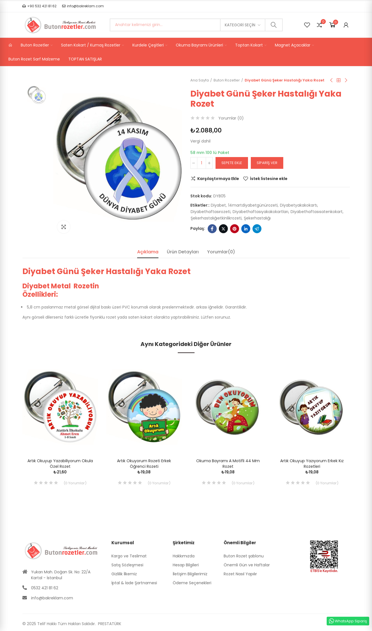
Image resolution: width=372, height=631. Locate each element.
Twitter (223, 228)
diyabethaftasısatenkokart (317, 211)
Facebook (212, 228)
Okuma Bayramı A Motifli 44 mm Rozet (228, 463)
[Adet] (201, 163)
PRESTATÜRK (109, 624)
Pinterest (234, 228)
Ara (274, 24)
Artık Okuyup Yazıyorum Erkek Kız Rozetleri (312, 463)
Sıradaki (345, 80)
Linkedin (245, 228)
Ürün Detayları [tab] (183, 252)
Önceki (331, 80)
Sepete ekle (231, 162)
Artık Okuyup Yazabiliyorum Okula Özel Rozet (60, 463)
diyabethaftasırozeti (210, 211)
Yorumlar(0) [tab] (221, 252)
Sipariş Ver (267, 162)
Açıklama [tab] (147, 252)
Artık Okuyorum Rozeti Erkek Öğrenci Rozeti (144, 463)
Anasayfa (338, 80)
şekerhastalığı (257, 218)
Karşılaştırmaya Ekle (218, 178)
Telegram (256, 228)
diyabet (218, 205)
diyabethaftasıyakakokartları (260, 211)
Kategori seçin (240, 25)
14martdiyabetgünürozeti (253, 205)
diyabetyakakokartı (298, 205)
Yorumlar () (231, 118)
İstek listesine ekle (268, 178)
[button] (39, 6)
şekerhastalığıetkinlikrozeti (216, 218)
